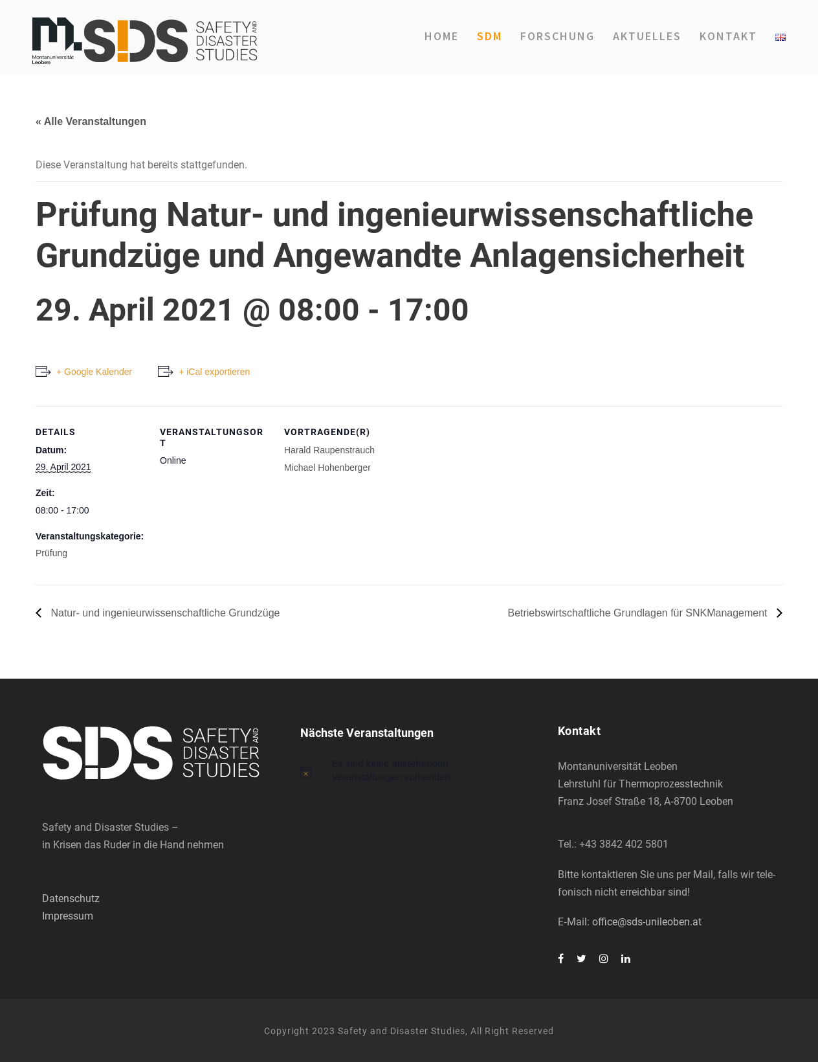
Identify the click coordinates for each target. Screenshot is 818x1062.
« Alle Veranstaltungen (91, 121)
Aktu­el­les (647, 35)
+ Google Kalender (94, 372)
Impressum (67, 916)
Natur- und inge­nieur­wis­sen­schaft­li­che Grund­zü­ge (164, 612)
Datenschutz (71, 898)
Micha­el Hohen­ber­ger (327, 467)
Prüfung (51, 553)
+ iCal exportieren (214, 372)
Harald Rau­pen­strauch (329, 450)
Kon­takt (728, 35)
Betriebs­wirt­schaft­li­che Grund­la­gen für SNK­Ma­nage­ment (638, 612)
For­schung (557, 35)
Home (442, 35)
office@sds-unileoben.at (647, 922)
